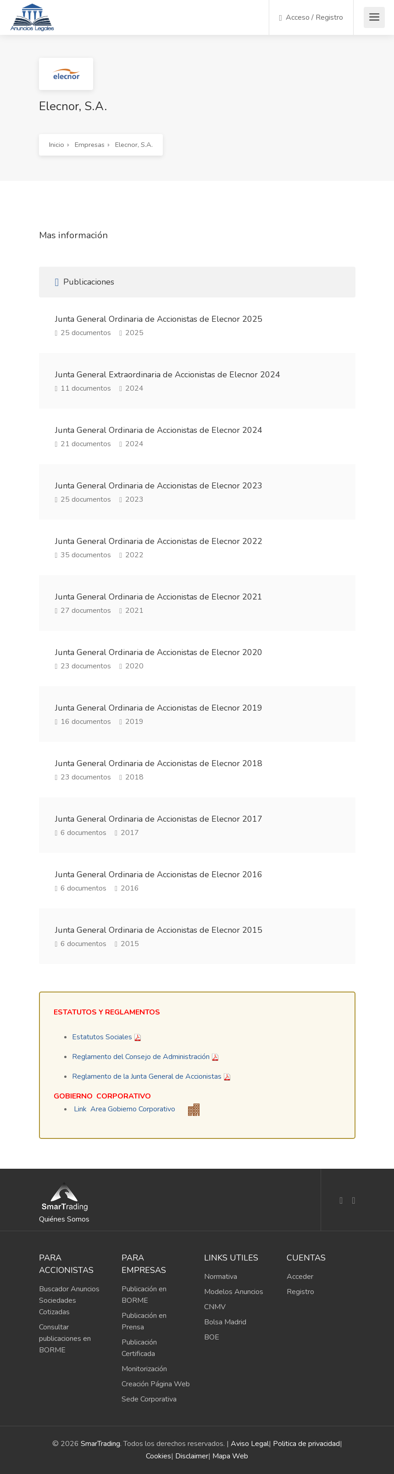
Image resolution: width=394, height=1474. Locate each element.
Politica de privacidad (306, 1444)
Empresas (90, 144)
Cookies (158, 1456)
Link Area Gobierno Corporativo (124, 1109)
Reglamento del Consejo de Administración (141, 1057)
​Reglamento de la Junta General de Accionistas (147, 1076)
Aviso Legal (250, 1444)
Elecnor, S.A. (134, 144)
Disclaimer (191, 1456)
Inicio (56, 144)
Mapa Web (230, 1456)
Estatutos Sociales (102, 1037)
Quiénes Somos (64, 1219)
